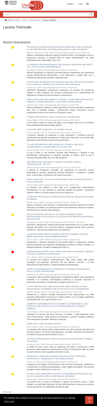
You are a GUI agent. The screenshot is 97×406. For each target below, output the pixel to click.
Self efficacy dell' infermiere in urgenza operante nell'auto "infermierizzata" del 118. (54, 163)
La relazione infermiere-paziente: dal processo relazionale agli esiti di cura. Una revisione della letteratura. (59, 65)
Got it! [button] (89, 399)
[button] (71, 4)
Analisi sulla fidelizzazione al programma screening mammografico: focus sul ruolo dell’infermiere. (59, 270)
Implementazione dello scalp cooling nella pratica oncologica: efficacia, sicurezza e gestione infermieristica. (60, 252)
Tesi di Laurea (34, 20)
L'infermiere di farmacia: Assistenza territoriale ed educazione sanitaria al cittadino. (60, 198)
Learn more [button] (9, 401)
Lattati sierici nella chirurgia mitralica (44, 323)
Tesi (24, 20)
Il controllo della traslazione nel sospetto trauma (49, 129)
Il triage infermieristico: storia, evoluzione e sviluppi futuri (53, 117)
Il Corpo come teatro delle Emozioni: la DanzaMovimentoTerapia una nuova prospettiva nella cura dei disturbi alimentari (59, 374)
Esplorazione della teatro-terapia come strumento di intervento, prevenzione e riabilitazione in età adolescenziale (57, 357)
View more (7, 392)
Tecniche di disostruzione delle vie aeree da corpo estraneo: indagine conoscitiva (60, 340)
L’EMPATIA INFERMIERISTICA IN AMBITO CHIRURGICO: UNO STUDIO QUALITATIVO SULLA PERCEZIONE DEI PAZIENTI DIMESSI (57, 306)
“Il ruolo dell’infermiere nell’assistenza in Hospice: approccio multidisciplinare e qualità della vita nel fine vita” (55, 145)
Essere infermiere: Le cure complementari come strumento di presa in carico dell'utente (60, 180)
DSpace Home (13, 20)
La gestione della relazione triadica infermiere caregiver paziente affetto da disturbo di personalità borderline (57, 235)
